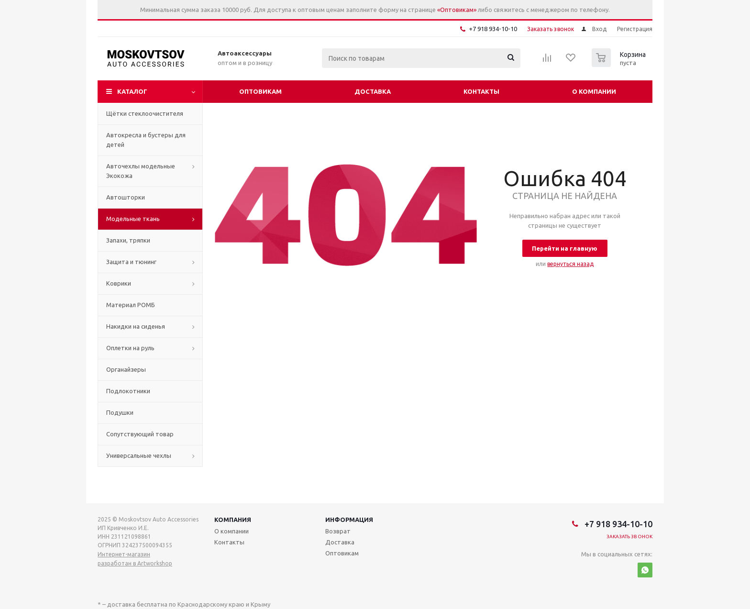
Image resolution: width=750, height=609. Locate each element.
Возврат (338, 531)
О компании (594, 91)
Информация (349, 519)
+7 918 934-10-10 (493, 28)
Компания (232, 519)
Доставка (372, 91)
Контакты (481, 91)
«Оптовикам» (456, 9)
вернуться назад (570, 264)
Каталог (132, 91)
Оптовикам (260, 91)
